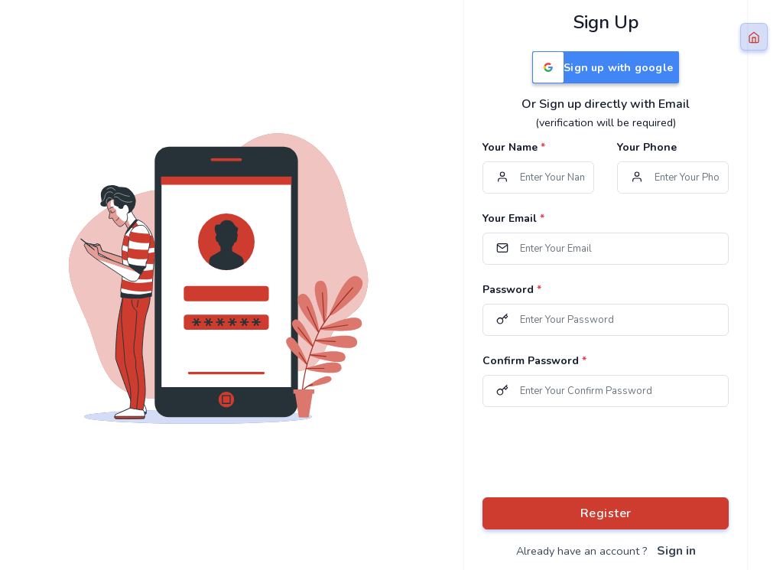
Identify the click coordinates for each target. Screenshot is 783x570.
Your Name (513, 147)
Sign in (676, 550)
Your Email (513, 218)
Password (511, 289)
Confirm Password (534, 360)
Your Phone (647, 147)
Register (606, 513)
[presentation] (598, 452)
